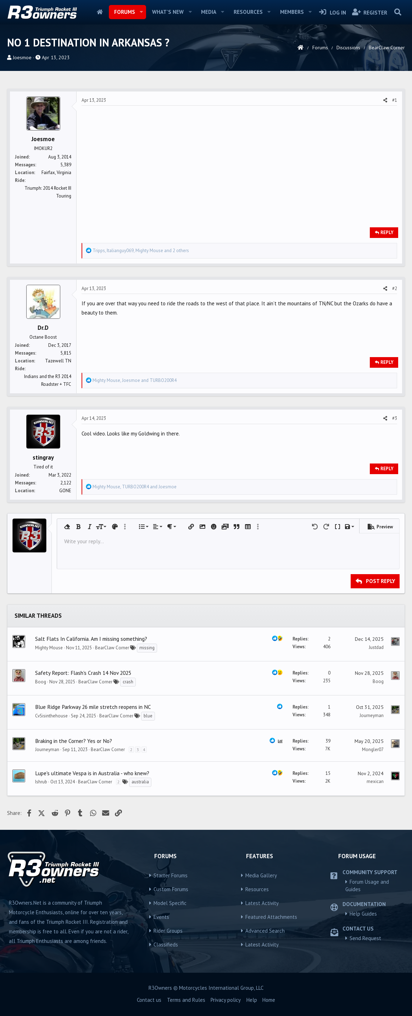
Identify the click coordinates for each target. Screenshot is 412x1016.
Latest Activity (262, 903)
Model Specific (170, 903)
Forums (124, 12)
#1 (394, 100)
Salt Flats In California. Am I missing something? (91, 638)
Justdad (376, 647)
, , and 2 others (141, 251)
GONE (65, 491)
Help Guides (363, 913)
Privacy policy (226, 999)
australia (140, 782)
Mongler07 (373, 749)
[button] (141, 12)
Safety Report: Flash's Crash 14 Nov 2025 (83, 672)
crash (128, 682)
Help (251, 999)
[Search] (397, 12)
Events (161, 917)
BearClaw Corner (112, 648)
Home (99, 12)
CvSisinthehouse (51, 716)
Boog (40, 682)
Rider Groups (168, 930)
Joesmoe (22, 57)
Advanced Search (265, 930)
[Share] (385, 100)
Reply (387, 232)
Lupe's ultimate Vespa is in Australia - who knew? (92, 773)
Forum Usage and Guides (367, 885)
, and (135, 380)
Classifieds (166, 944)
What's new (168, 12)
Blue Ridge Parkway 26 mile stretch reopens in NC (93, 706)
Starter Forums (171, 875)
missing (147, 648)
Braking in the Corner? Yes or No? (73, 740)
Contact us (149, 999)
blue (148, 716)
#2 (394, 288)
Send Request (365, 938)
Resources (248, 12)
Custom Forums (171, 889)
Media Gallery (261, 875)
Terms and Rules (186, 999)
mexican (375, 781)
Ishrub (41, 782)
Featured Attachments (271, 917)
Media (208, 12)
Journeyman (372, 715)
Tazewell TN (58, 361)
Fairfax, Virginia (56, 173)
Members (292, 12)
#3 (394, 418)
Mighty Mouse (49, 648)
